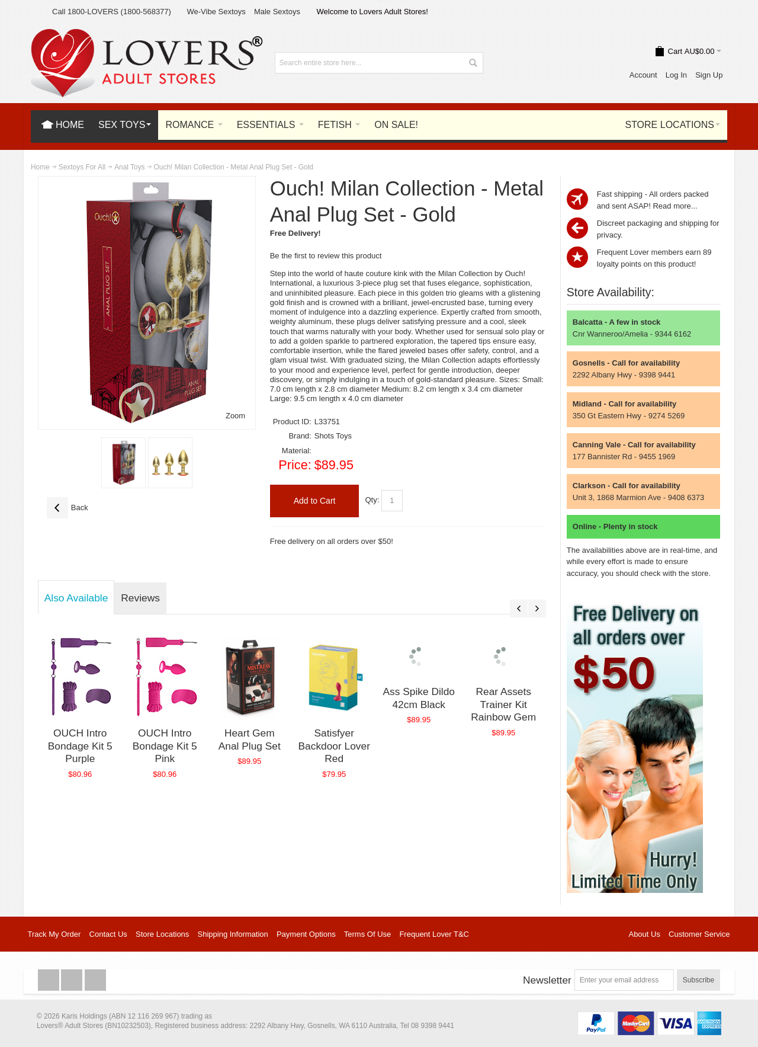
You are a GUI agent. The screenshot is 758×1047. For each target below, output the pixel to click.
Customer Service (699, 934)
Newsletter (547, 980)
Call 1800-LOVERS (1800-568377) (111, 11)
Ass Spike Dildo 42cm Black (419, 698)
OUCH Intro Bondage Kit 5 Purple (80, 745)
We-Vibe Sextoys (216, 11)
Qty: (372, 500)
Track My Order (54, 934)
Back (67, 507)
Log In (676, 75)
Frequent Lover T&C (434, 934)
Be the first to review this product (326, 255)
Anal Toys (129, 167)
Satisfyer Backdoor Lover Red (334, 745)
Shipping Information (233, 934)
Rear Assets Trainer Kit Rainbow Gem (503, 704)
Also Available (76, 598)
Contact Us (108, 934)
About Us (644, 934)
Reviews (140, 598)
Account (643, 75)
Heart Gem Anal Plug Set (250, 739)
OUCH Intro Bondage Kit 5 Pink (165, 745)
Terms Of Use (367, 934)
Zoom (235, 415)
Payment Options (306, 934)
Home (40, 167)
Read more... (675, 205)
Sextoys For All (82, 167)
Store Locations (162, 934)
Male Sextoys (277, 11)
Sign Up (708, 75)
